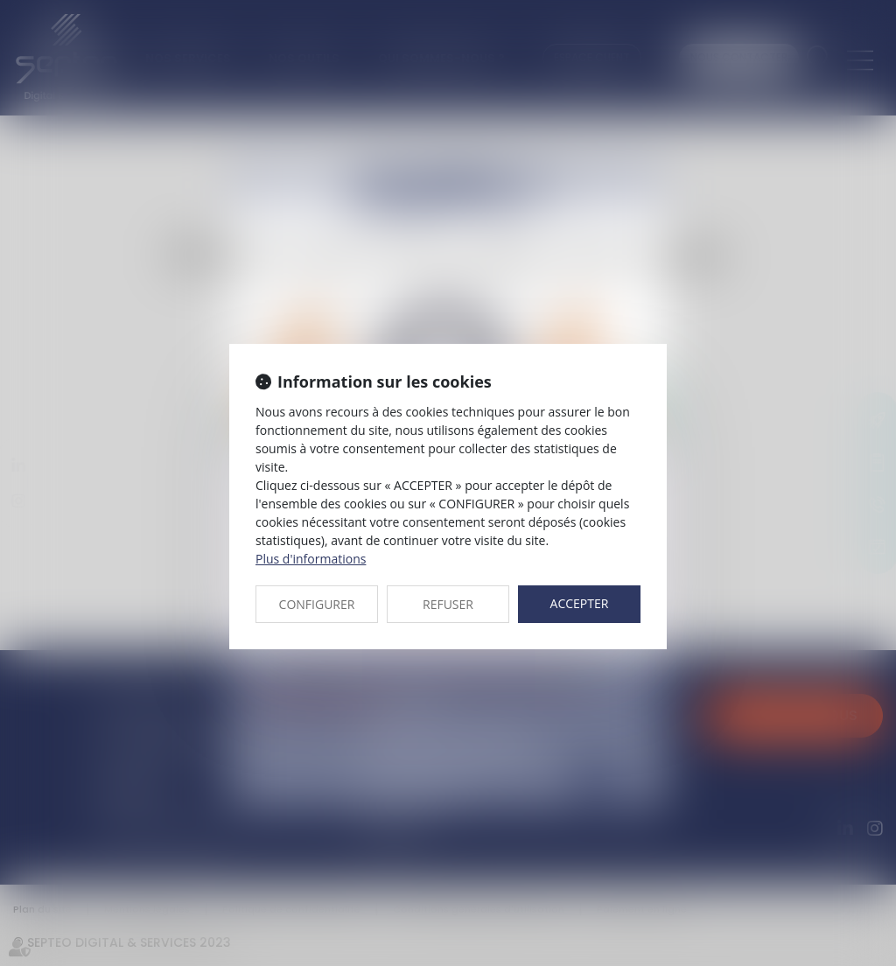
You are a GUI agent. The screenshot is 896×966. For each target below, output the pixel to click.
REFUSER (448, 604)
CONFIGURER (317, 604)
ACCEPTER (579, 603)
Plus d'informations (311, 558)
